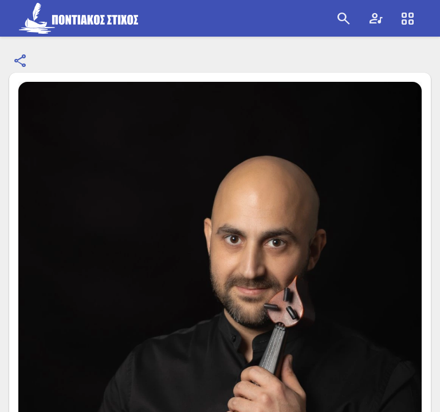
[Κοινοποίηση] (20, 61)
